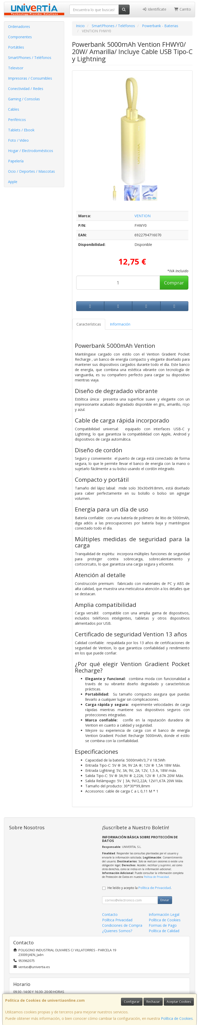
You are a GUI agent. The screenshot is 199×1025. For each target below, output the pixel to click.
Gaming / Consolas (24, 98)
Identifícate (154, 9)
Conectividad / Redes (25, 88)
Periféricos (17, 119)
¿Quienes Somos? (117, 930)
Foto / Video (18, 140)
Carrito (182, 9)
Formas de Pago (163, 925)
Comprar (174, 283)
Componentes (20, 36)
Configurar (132, 1001)
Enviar (164, 900)
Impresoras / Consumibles (30, 78)
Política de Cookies (177, 1018)
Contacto (110, 914)
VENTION (142, 215)
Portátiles (16, 47)
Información (120, 324)
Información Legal (164, 914)
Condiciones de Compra (122, 925)
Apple (12, 181)
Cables (13, 109)
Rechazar (153, 1001)
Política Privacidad (117, 919)
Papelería (16, 161)
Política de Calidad (164, 930)
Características (88, 324)
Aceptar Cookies (179, 1001)
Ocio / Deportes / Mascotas (31, 171)
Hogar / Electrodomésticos (30, 150)
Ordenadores (19, 26)
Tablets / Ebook (21, 129)
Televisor (15, 67)
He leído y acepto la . (140, 888)
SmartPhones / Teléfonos (29, 57)
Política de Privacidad (156, 877)
